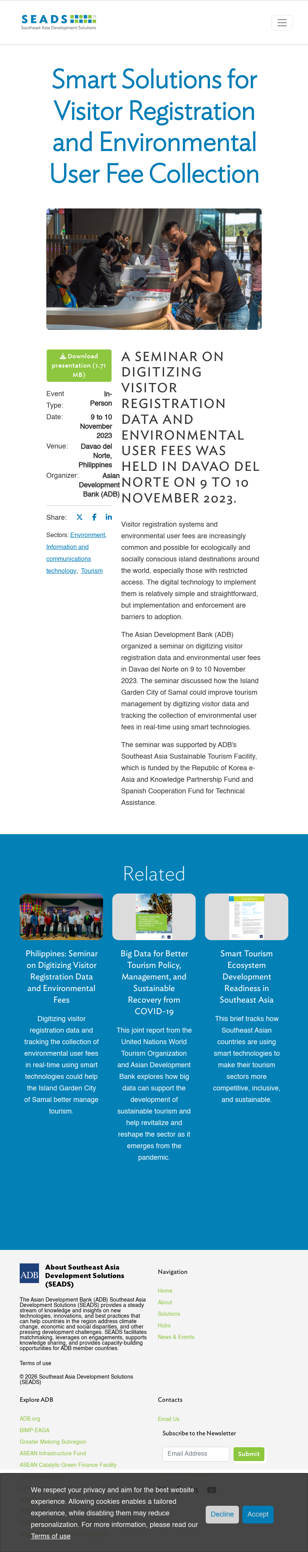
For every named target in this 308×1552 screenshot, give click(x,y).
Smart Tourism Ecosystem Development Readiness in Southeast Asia (247, 976)
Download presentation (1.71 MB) (79, 365)
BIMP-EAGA (34, 1430)
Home (165, 1291)
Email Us (168, 1419)
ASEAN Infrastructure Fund (53, 1453)
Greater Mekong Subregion (53, 1442)
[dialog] (154, 1512)
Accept (258, 1514)
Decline (222, 1514)
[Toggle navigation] (282, 22)
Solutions (169, 1314)
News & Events (176, 1337)
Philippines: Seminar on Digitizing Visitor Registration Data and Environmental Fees (61, 976)
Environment (87, 535)
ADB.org (30, 1419)
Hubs (164, 1326)
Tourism (92, 571)
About (165, 1302)
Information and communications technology (68, 559)
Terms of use (35, 1363)
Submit (249, 1454)
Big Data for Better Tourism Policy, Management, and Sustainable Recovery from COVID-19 (154, 982)
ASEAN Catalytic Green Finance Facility (68, 1465)
